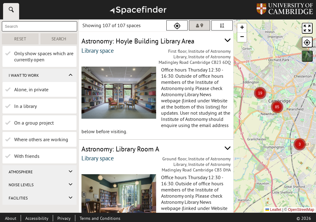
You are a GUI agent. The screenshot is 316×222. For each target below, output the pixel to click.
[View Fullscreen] (307, 28)
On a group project (34, 123)
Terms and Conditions (100, 218)
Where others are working (41, 139)
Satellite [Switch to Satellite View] (307, 56)
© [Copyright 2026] (304, 218)
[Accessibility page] (36, 218)
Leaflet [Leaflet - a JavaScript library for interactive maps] (273, 210)
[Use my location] (177, 25)
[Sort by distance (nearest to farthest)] (199, 25)
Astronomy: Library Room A (120, 149)
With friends (27, 156)
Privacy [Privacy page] (64, 218)
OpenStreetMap (301, 210)
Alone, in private (31, 89)
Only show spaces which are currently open (43, 56)
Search (64, 39)
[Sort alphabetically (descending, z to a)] (222, 25)
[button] (299, 144)
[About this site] (10, 218)
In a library (25, 106)
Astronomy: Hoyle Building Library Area (137, 41)
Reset (26, 39)
